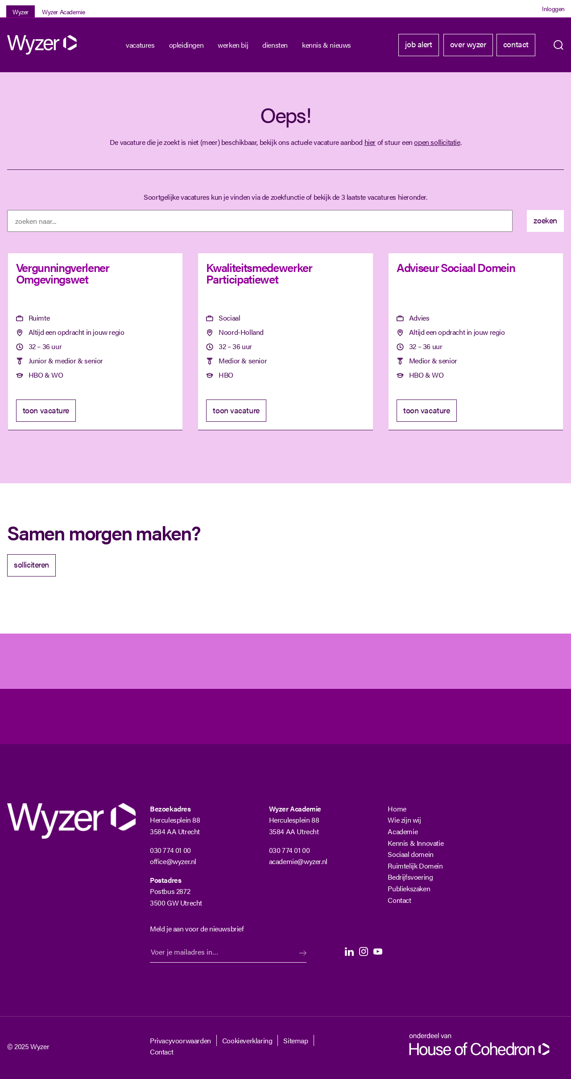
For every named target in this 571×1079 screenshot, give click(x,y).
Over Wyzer (468, 43)
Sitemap (295, 1040)
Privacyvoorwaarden (180, 1040)
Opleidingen (186, 45)
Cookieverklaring (247, 1040)
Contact (516, 43)
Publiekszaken (409, 888)
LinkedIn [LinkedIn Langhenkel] (349, 951)
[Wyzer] (43, 45)
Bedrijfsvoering (410, 877)
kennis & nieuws (326, 45)
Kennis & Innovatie (415, 843)
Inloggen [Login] (553, 8)
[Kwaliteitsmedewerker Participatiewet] (285, 341)
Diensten (275, 45)
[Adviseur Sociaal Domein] (476, 341)
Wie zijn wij (404, 820)
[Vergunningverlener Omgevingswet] (95, 341)
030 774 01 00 (170, 850)
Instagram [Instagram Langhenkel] (363, 951)
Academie (403, 831)
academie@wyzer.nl (298, 861)
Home (397, 808)
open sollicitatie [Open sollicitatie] (437, 142)
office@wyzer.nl (173, 861)
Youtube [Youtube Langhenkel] (378, 951)
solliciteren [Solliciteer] (31, 564)
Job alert (418, 43)
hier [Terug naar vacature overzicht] (370, 142)
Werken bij (233, 45)
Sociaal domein (410, 854)
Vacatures (140, 45)
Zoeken (558, 45)
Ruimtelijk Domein (415, 866)
